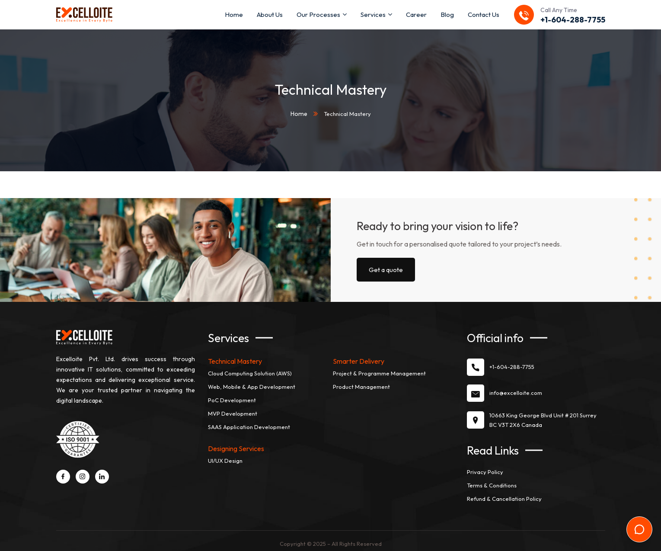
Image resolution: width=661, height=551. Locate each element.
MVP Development (232, 408)
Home (299, 111)
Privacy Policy (485, 466)
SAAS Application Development (249, 422)
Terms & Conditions (492, 480)
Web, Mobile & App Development (251, 381)
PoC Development (232, 395)
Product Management (361, 381)
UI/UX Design (225, 455)
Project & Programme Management (379, 368)
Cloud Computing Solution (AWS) (250, 368)
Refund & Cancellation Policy (504, 493)
